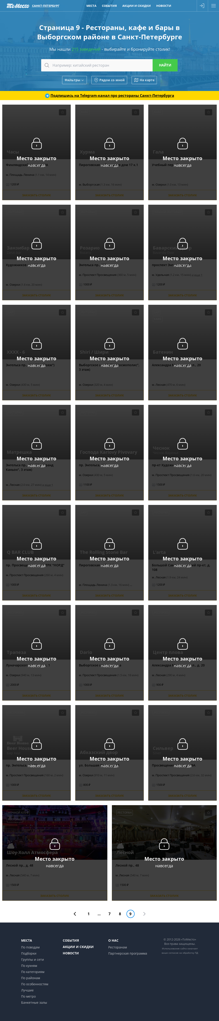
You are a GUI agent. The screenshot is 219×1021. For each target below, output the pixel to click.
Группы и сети (32, 959)
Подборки (28, 953)
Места (26, 940)
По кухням (29, 965)
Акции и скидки (78, 947)
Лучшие (27, 990)
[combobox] (109, 65)
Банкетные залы (34, 1002)
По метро (28, 996)
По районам (30, 978)
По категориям (32, 972)
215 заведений (86, 49)
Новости (71, 953)
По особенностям (34, 984)
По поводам (30, 947)
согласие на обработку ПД (183, 952)
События (71, 940)
